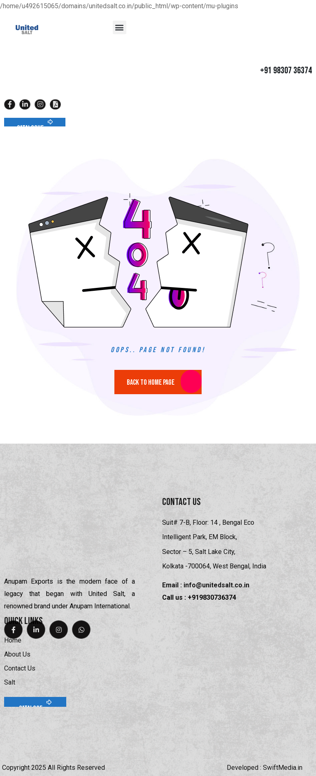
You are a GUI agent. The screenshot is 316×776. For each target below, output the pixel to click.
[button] (119, 27)
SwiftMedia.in (282, 767)
